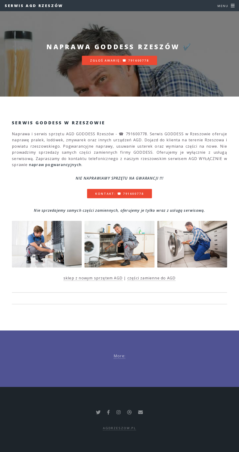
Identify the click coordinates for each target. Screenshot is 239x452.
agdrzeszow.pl (119, 428)
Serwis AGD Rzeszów (34, 5)
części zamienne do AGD (151, 278)
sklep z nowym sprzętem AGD (93, 278)
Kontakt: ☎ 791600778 (119, 193)
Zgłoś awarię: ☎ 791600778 (119, 60)
